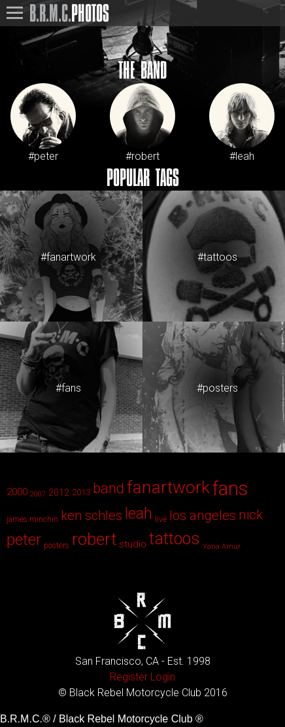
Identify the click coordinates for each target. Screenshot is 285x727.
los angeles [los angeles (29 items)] (202, 515)
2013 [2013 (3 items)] (81, 492)
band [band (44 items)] (108, 488)
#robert (142, 122)
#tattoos (217, 257)
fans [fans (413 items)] (230, 488)
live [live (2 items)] (161, 519)
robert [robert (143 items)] (94, 539)
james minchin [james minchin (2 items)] (32, 519)
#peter (43, 122)
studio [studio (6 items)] (132, 544)
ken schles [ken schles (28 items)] (91, 515)
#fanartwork (68, 257)
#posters (217, 388)
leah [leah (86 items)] (138, 513)
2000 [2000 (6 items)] (17, 492)
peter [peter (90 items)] (24, 540)
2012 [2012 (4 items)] (58, 492)
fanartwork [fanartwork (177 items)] (168, 487)
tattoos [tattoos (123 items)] (174, 538)
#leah (242, 122)
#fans (68, 388)
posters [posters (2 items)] (56, 545)
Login (162, 677)
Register (129, 677)
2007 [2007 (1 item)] (38, 494)
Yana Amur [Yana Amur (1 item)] (222, 546)
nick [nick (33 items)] (251, 515)
